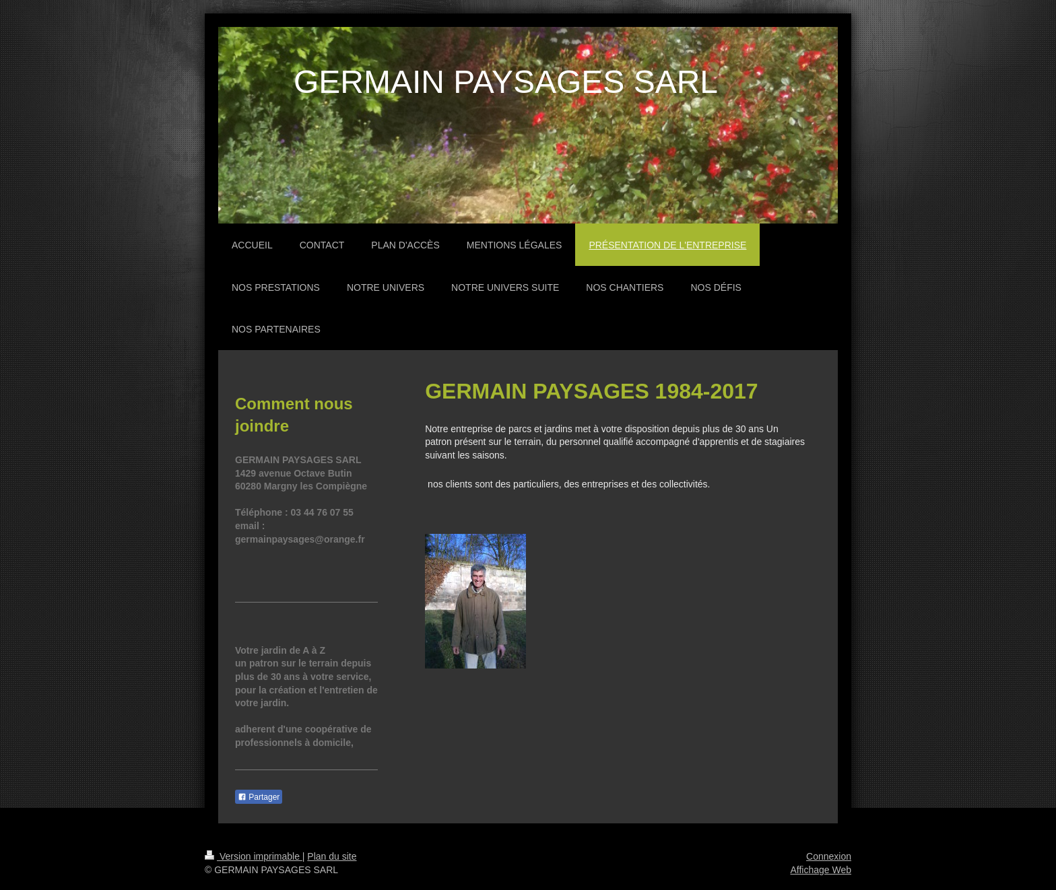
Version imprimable (253, 856)
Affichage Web (820, 869)
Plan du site (331, 856)
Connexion (828, 856)
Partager (258, 797)
